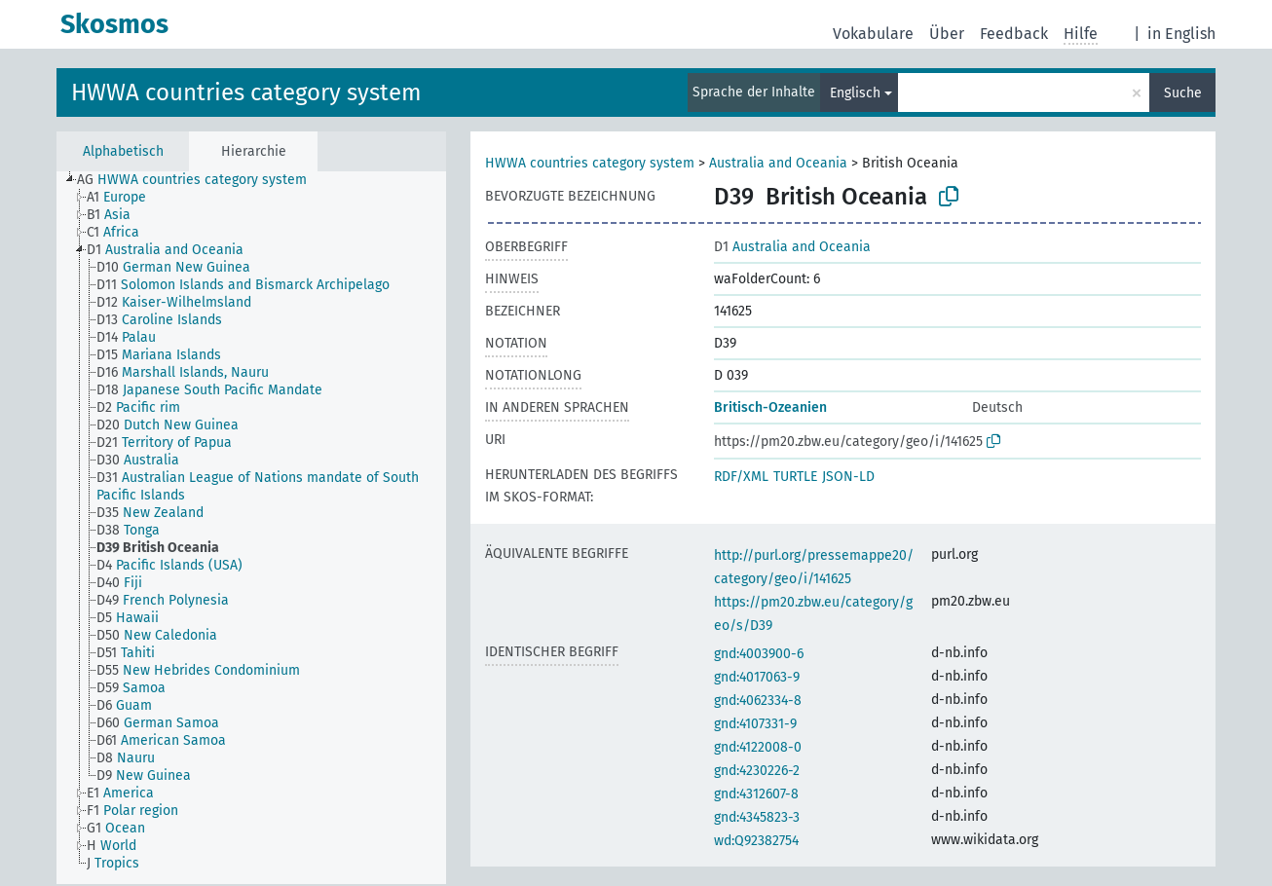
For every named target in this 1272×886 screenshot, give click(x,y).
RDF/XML (741, 476)
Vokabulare (873, 33)
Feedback (1014, 33)
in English (1181, 33)
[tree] (251, 527)
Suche (1183, 93)
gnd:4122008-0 (758, 747)
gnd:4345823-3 (757, 817)
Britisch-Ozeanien (770, 407)
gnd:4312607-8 (756, 794)
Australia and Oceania (778, 163)
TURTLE (795, 476)
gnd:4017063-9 (757, 677)
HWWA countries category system (246, 92)
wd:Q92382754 (756, 840)
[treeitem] (200, 180)
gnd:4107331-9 (755, 724)
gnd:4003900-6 (759, 654)
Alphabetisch (123, 151)
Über (946, 33)
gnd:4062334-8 (758, 700)
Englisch (855, 93)
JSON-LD (848, 476)
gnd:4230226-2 (757, 770)
